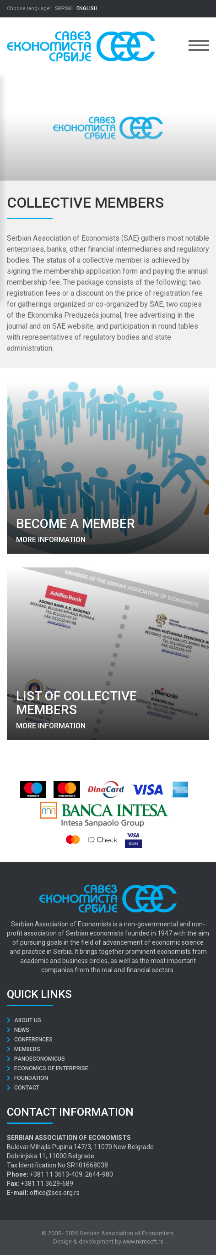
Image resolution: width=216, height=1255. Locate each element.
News (18, 1030)
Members (23, 1049)
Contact (23, 1087)
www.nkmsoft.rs (143, 1241)
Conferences (30, 1039)
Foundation (27, 1078)
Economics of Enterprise (47, 1068)
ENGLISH (86, 8)
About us (24, 1020)
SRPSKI (64, 8)
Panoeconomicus (36, 1059)
